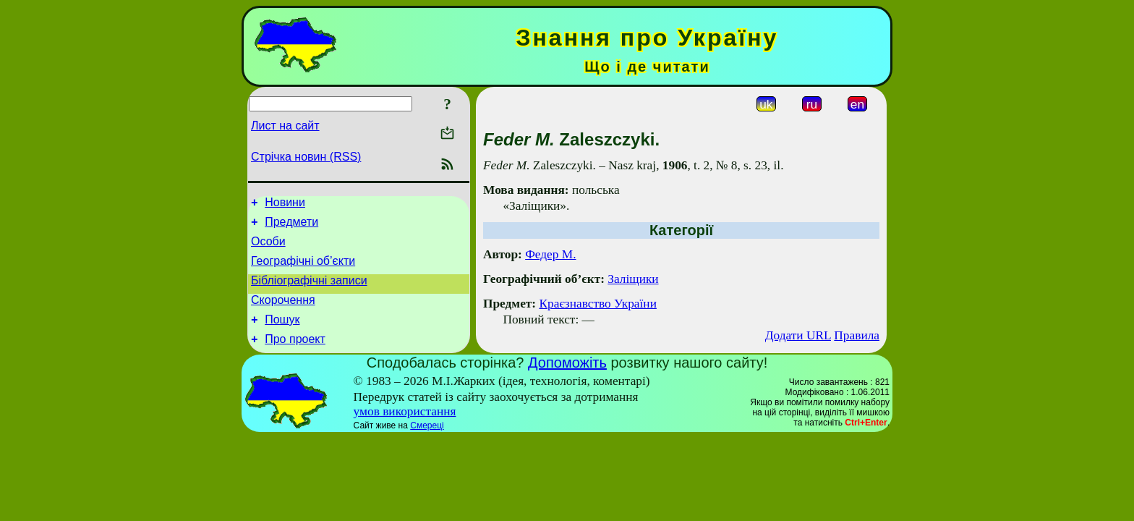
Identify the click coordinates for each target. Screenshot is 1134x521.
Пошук (282, 335)
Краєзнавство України (597, 303)
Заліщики (633, 279)
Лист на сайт (285, 125)
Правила (856, 335)
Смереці (426, 443)
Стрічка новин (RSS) (306, 157)
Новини (285, 204)
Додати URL (798, 335)
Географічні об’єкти (303, 269)
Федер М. (550, 254)
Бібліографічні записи (309, 291)
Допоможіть (567, 380)
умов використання (405, 429)
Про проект (295, 356)
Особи (268, 248)
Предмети (291, 226)
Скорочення (283, 313)
